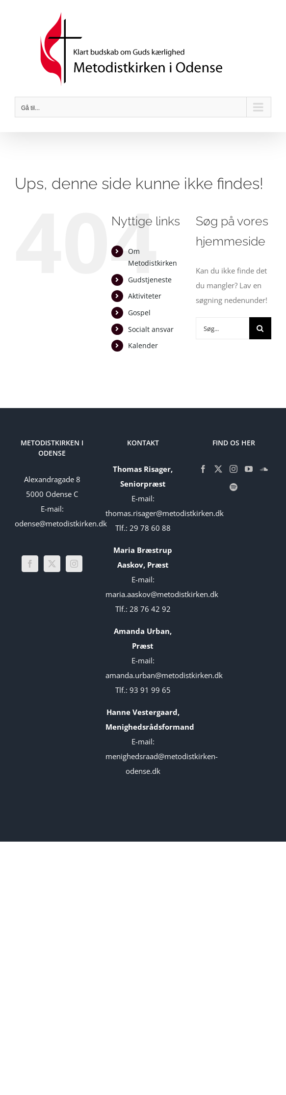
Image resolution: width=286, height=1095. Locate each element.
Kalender (143, 345)
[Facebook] (30, 563)
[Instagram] (74, 563)
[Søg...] (222, 328)
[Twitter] (52, 563)
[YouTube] (249, 469)
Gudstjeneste (150, 279)
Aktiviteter (144, 296)
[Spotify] (233, 487)
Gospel (139, 312)
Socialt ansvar (151, 329)
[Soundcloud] (264, 469)
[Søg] (260, 328)
